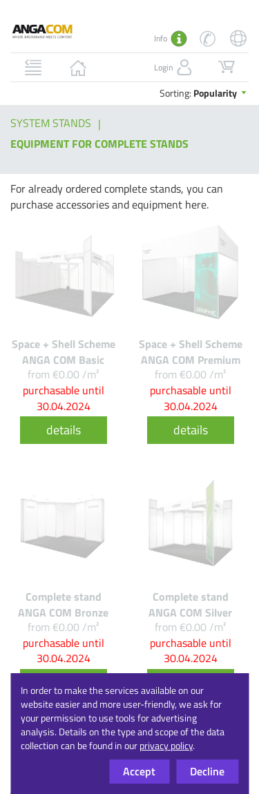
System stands (50, 123)
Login (174, 67)
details (63, 429)
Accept (139, 771)
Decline (207, 771)
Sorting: (204, 93)
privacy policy (166, 745)
